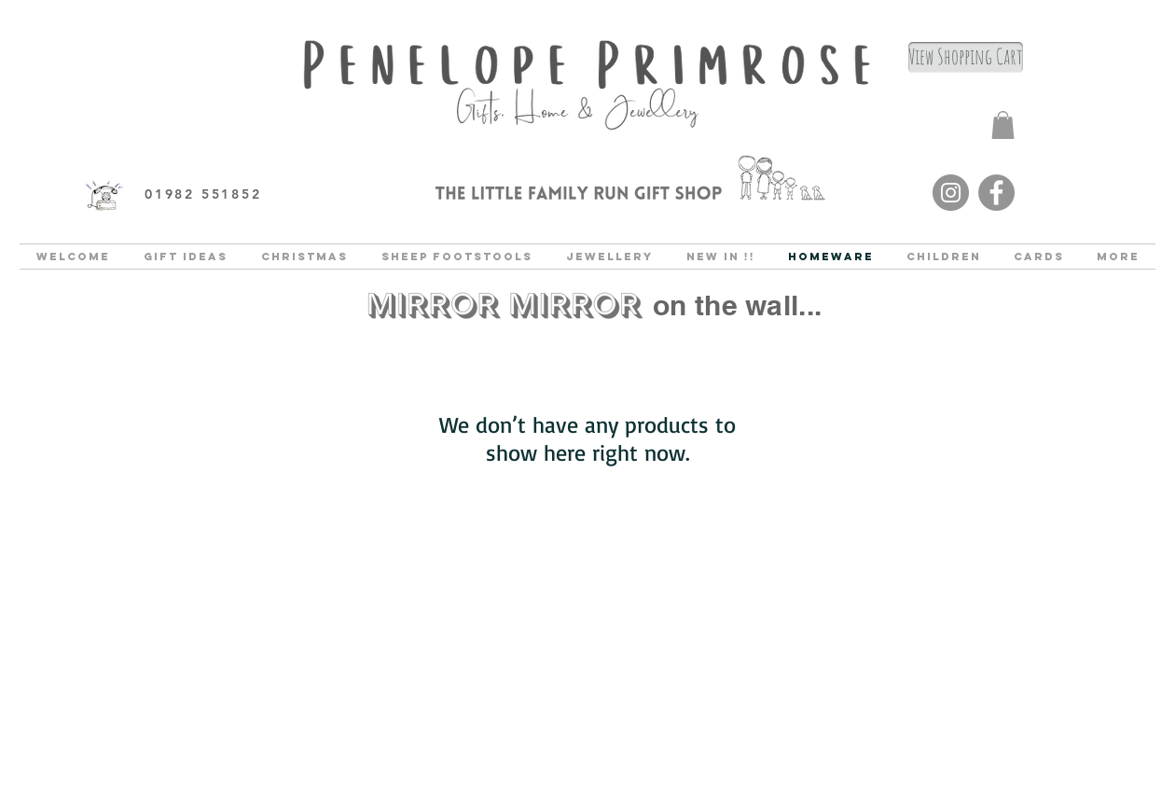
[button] (1003, 125)
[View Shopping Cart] (965, 57)
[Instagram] (951, 192)
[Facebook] (996, 192)
